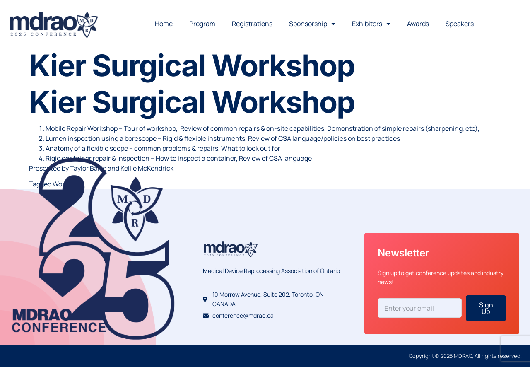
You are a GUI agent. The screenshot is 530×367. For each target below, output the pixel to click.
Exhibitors (371, 23)
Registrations (252, 23)
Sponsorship (312, 23)
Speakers (460, 23)
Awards (418, 23)
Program (202, 23)
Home (164, 23)
